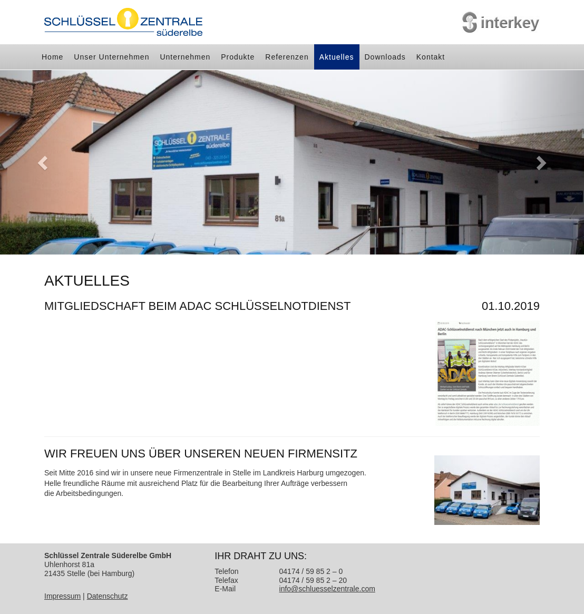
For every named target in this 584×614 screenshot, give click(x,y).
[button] (43, 162)
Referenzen (286, 57)
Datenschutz (107, 596)
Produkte (238, 57)
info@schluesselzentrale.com (327, 588)
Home (52, 57)
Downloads (385, 57)
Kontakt (430, 57)
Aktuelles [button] (336, 57)
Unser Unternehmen (111, 57)
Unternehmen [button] (185, 57)
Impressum (62, 596)
